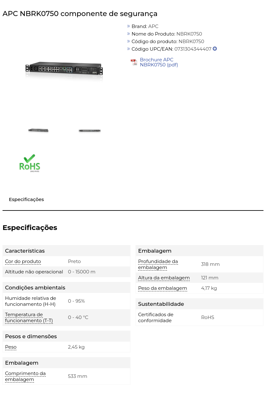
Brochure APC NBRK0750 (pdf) (159, 62)
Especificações (26, 199)
